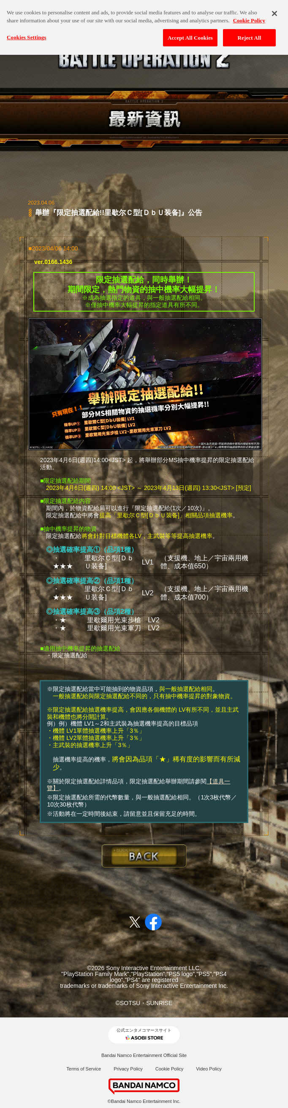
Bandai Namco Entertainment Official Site (144, 1055)
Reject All (249, 31)
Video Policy (208, 1068)
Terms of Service (83, 1068)
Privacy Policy (128, 1068)
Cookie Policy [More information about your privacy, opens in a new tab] (249, 14)
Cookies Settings (26, 31)
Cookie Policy (169, 1068)
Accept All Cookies (190, 31)
